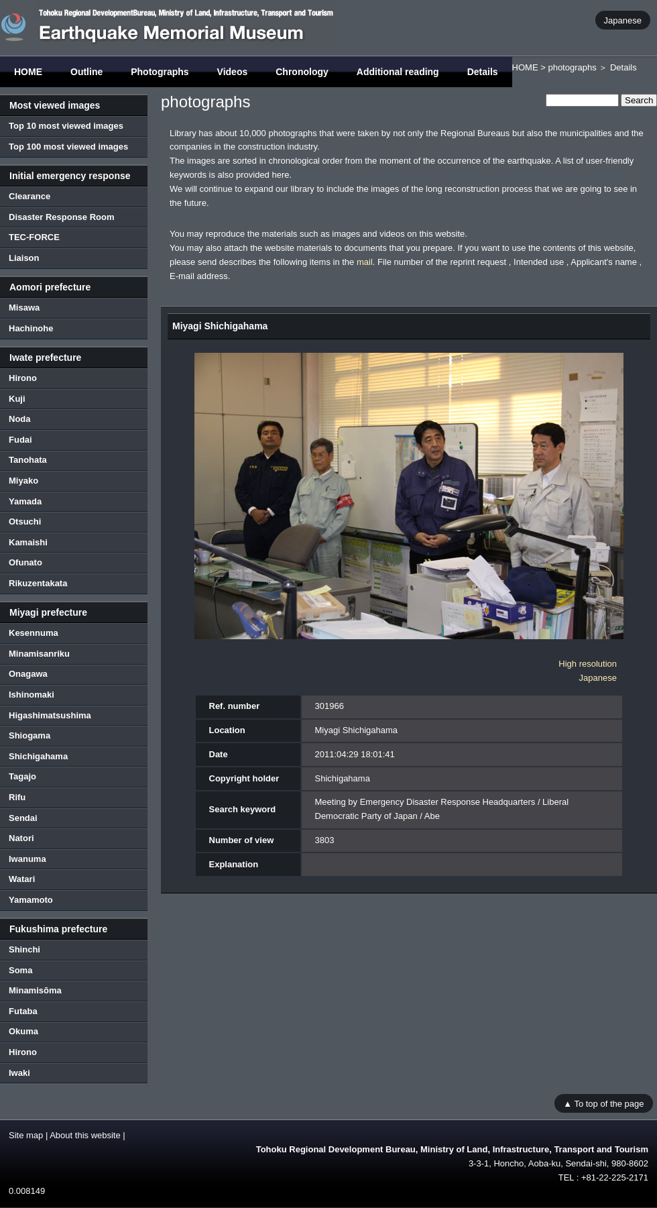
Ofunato (25, 562)
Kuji (17, 399)
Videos (232, 71)
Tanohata (28, 460)
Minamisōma (35, 990)
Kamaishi (28, 542)
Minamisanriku (39, 654)
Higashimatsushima (50, 715)
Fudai (20, 440)
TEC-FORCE (34, 237)
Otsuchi (25, 521)
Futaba (23, 1011)
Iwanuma (27, 859)
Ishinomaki (31, 695)
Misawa (24, 308)
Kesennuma (33, 633)
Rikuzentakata (38, 583)
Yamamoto (31, 900)
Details (482, 71)
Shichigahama (38, 756)
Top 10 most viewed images (66, 126)
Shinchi (24, 949)
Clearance (29, 196)
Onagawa (28, 674)
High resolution (587, 664)
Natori (21, 838)
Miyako (23, 481)
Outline (86, 71)
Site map (26, 1135)
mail (365, 262)
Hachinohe (31, 328)
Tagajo (22, 776)
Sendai (23, 818)
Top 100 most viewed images (68, 147)
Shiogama (29, 735)
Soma (20, 970)
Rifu (17, 797)
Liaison (24, 258)
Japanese (623, 20)
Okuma (23, 1031)
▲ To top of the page (603, 1103)
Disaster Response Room (62, 217)
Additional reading (398, 71)
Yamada (25, 501)
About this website (85, 1135)
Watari (22, 879)
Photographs (159, 71)
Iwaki (19, 1073)
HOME (28, 71)
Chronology (302, 71)
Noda (20, 419)
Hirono (23, 378)
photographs (572, 67)
